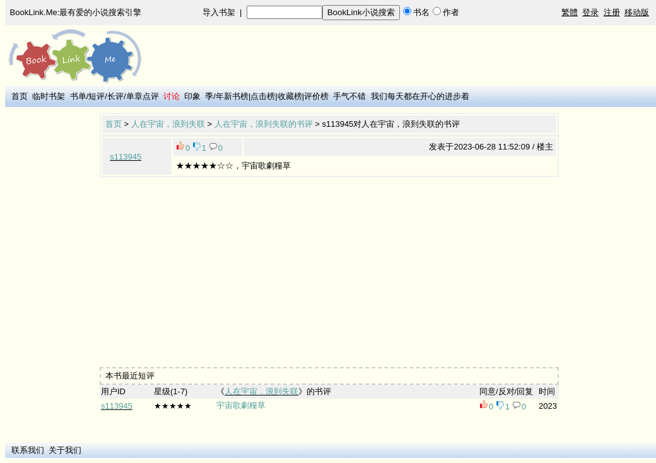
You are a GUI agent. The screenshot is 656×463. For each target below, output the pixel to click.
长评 (115, 96)
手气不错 (349, 96)
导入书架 (218, 12)
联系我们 (27, 450)
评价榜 (316, 96)
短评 (96, 96)
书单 (78, 96)
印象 (192, 96)
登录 (590, 12)
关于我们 (65, 450)
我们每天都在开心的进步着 (420, 96)
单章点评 (142, 96)
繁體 (569, 12)
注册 (612, 12)
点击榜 (262, 96)
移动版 (636, 12)
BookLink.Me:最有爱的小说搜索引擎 (76, 12)
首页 (19, 96)
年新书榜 (232, 96)
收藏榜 (290, 96)
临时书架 (48, 96)
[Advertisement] (329, 269)
